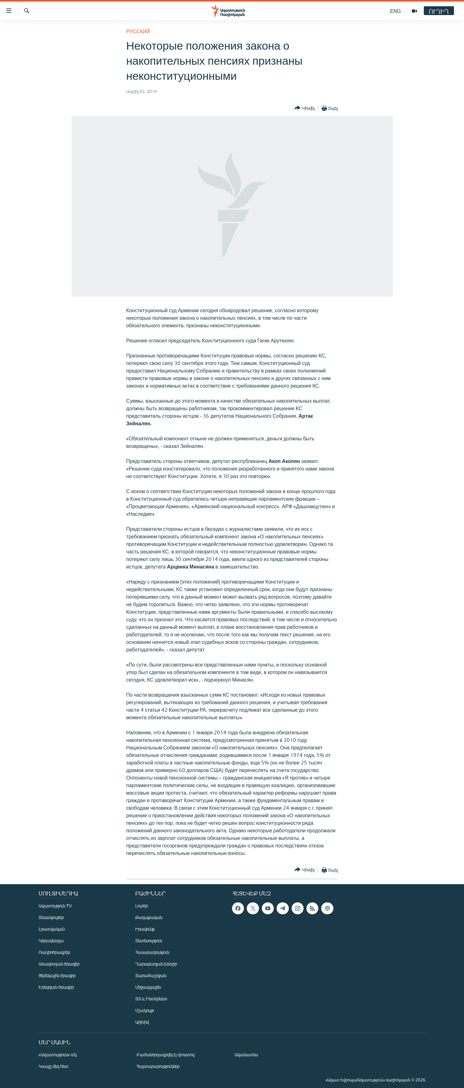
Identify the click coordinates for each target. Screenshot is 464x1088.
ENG (395, 11)
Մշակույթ (144, 1010)
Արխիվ (142, 1022)
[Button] (304, 108)
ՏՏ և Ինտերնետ (151, 998)
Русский (138, 31)
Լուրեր (141, 905)
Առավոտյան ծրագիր (59, 963)
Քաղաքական (148, 917)
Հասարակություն (152, 952)
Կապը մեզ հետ (53, 1066)
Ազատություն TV (55, 905)
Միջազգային (148, 987)
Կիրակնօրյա (51, 940)
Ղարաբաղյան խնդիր (156, 963)
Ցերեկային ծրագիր (57, 975)
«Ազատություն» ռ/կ (58, 1054)
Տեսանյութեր (51, 917)
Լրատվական (52, 929)
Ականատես (246, 1054)
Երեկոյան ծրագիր (56, 987)
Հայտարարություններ (158, 1066)
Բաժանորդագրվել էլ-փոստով (165, 1054)
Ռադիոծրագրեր (54, 952)
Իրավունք (145, 929)
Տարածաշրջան (150, 975)
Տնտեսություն (148, 940)
